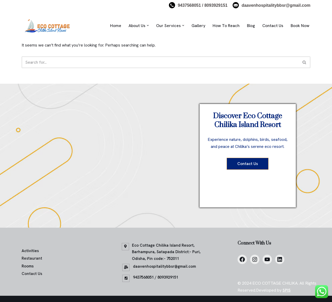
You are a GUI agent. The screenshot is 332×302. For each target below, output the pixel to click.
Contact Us (272, 25)
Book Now (300, 25)
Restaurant (32, 258)
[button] (148, 25)
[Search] (160, 62)
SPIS (287, 290)
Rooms (28, 266)
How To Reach (226, 25)
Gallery (198, 25)
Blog (251, 25)
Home (115, 25)
